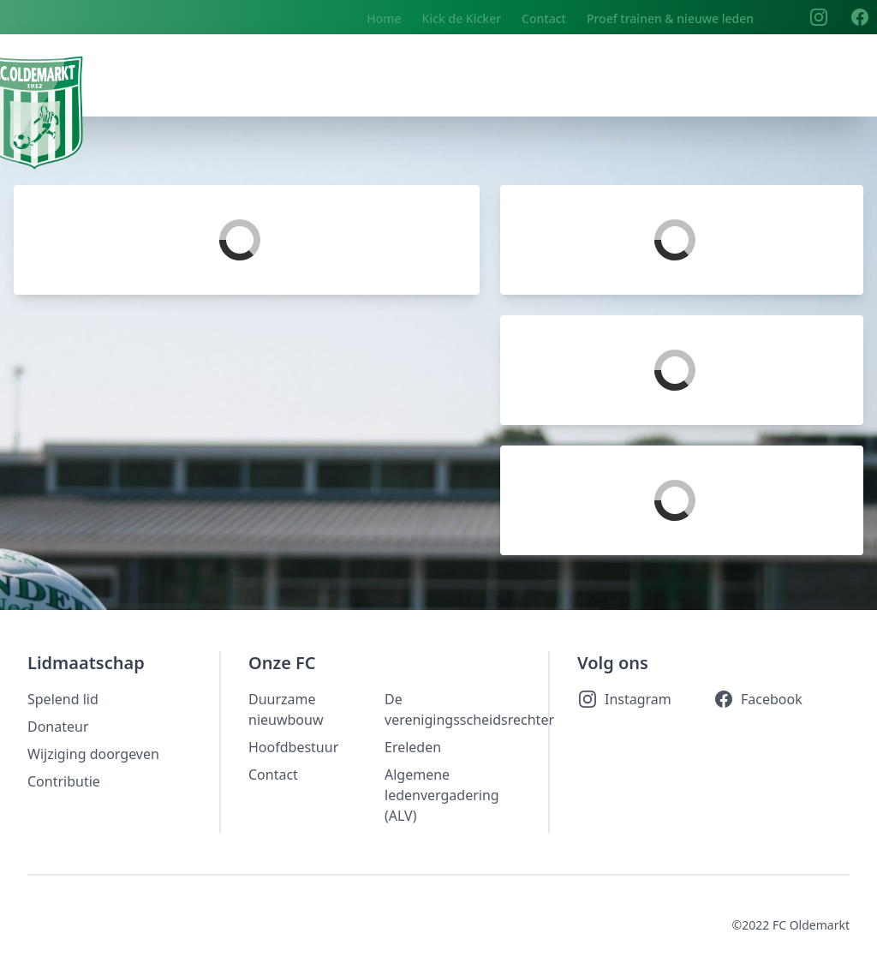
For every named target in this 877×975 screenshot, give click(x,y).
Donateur (58, 726)
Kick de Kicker (461, 18)
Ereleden (413, 747)
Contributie (63, 781)
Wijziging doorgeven (93, 754)
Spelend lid (62, 699)
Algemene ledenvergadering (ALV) (442, 795)
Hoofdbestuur (293, 747)
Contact (544, 18)
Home (384, 18)
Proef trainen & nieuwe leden (670, 18)
